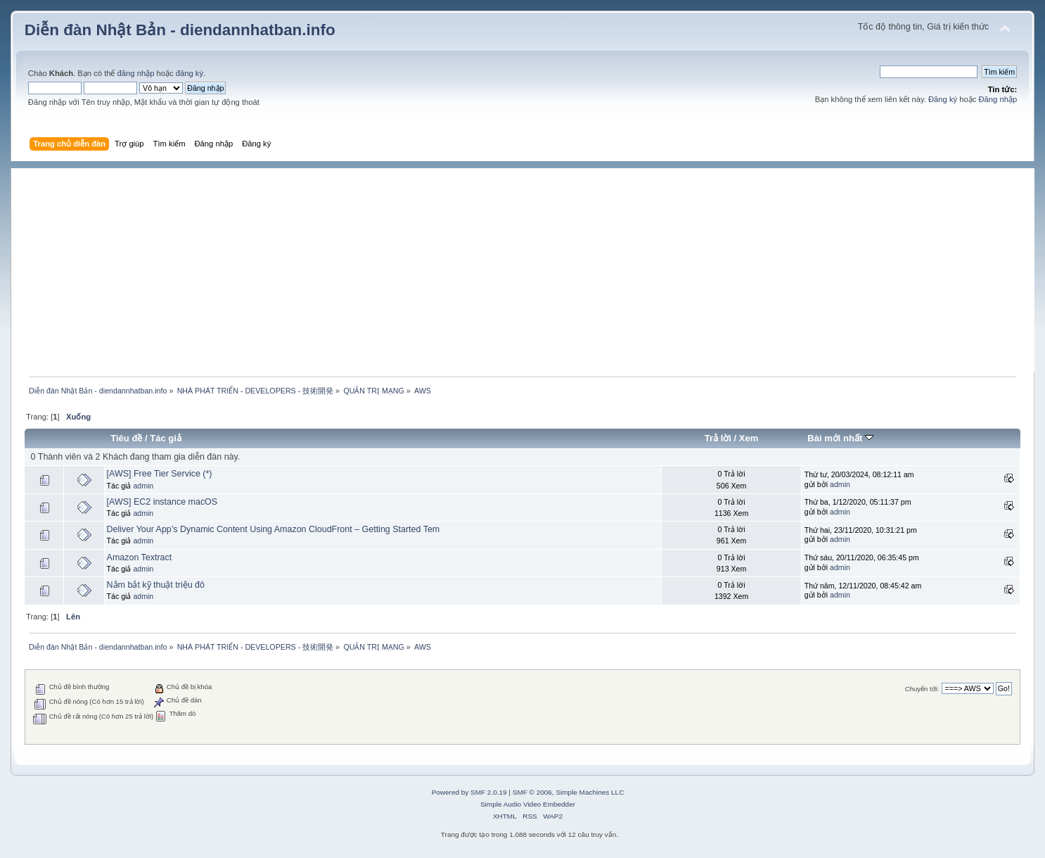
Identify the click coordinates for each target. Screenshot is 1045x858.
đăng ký (189, 73)
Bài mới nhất (840, 438)
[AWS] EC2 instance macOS (162, 502)
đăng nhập (136, 73)
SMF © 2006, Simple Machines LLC (568, 792)
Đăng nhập (997, 99)
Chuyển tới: (922, 689)
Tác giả (165, 438)
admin (143, 485)
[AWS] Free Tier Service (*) (159, 474)
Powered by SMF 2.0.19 (469, 792)
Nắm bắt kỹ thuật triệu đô (156, 585)
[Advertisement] (529, 266)
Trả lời (718, 438)
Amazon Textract (139, 557)
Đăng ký (942, 99)
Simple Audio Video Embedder (527, 804)
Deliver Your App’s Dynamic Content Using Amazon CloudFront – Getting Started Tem (273, 529)
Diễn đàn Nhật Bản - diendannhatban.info (180, 30)
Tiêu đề (126, 438)
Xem (749, 438)
